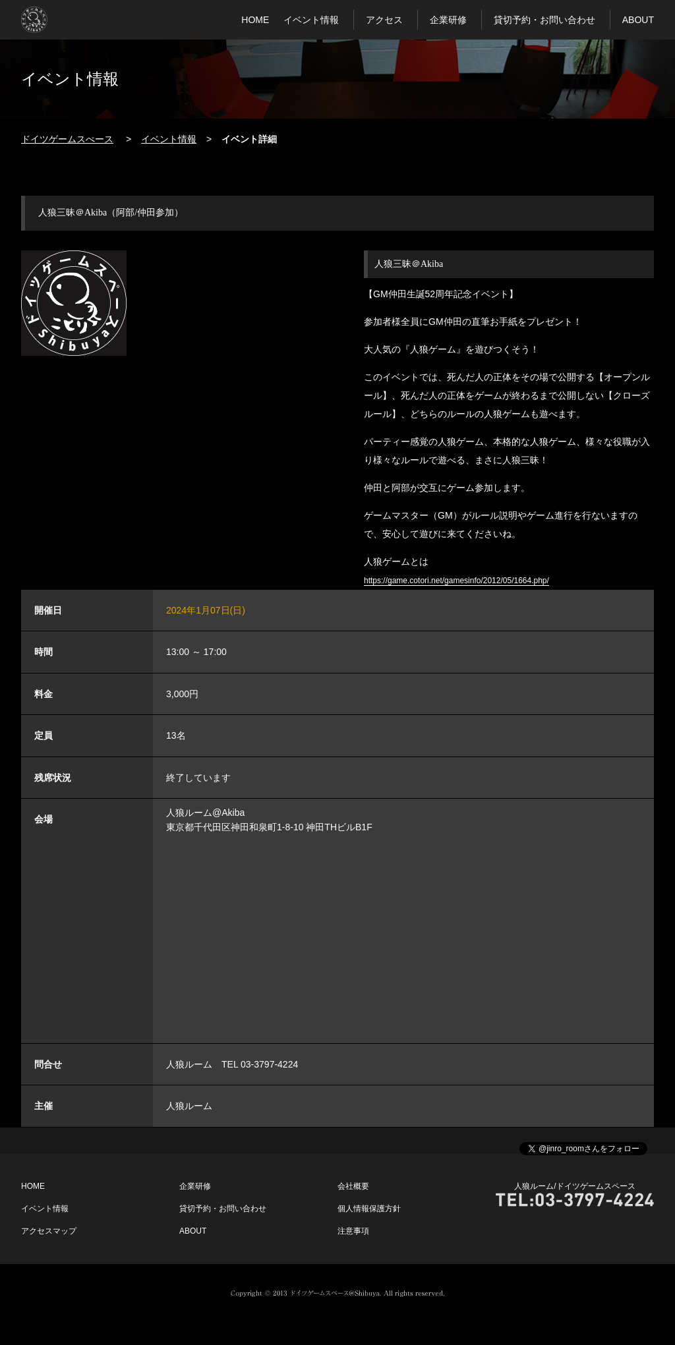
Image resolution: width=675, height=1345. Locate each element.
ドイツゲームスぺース (67, 139)
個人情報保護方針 (369, 1208)
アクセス (384, 19)
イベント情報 (311, 19)
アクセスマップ (48, 1231)
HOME (255, 19)
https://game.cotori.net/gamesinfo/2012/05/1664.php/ (456, 580)
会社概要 (353, 1186)
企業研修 (448, 19)
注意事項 (353, 1231)
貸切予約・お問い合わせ (544, 19)
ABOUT (638, 19)
